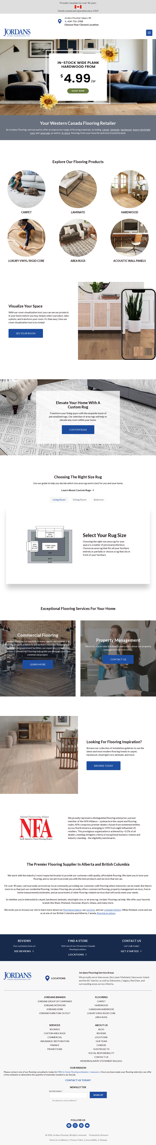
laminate (114, 129)
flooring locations (106, 913)
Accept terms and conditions (64, 1100)
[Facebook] (68, 1125)
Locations (76, 954)
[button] (81, 24)
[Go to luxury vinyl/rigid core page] (26, 241)
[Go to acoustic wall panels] (129, 241)
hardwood (126, 129)
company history (112, 909)
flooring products (72, 909)
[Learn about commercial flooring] (38, 664)
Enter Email (56, 1091)
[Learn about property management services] (118, 659)
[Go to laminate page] (78, 192)
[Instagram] (75, 1125)
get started (130, 951)
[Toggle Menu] (149, 33)
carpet (105, 129)
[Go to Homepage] (17, 976)
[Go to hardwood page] (129, 192)
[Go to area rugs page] (78, 241)
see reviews (22, 951)
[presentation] (72, 1109)
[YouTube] (87, 1125)
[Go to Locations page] (55, 978)
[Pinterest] (81, 1125)
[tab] (59, 500)
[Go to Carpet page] (26, 192)
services (90, 909)
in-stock (66, 133)
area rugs (45, 133)
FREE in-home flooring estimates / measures (78, 1072)
